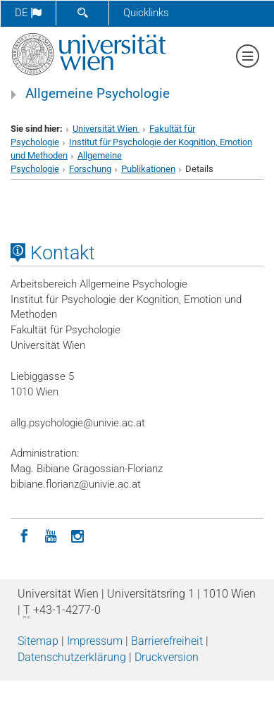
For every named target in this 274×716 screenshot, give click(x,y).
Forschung (90, 168)
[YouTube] (50, 534)
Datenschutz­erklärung (72, 657)
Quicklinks (146, 12)
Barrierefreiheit (167, 641)
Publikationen (148, 168)
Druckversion (167, 657)
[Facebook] (24, 534)
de (28, 12)
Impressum (95, 641)
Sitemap (38, 641)
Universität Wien (106, 128)
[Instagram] (77, 534)
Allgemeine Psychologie (97, 93)
